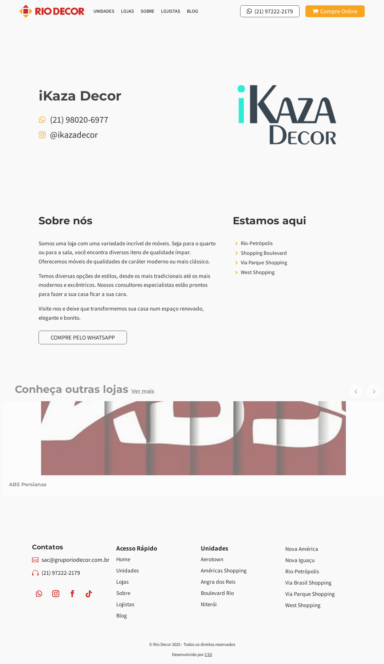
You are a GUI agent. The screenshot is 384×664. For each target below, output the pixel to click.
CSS (208, 654)
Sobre (147, 11)
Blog (192, 11)
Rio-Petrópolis (302, 571)
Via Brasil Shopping (308, 582)
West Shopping (303, 605)
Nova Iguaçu (300, 560)
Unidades (103, 11)
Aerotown (212, 559)
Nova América (301, 548)
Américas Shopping (224, 570)
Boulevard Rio (217, 592)
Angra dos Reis (218, 581)
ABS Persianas (28, 484)
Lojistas (170, 11)
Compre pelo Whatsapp (83, 337)
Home (123, 559)
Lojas (127, 11)
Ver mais (142, 391)
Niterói (209, 604)
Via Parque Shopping (310, 593)
